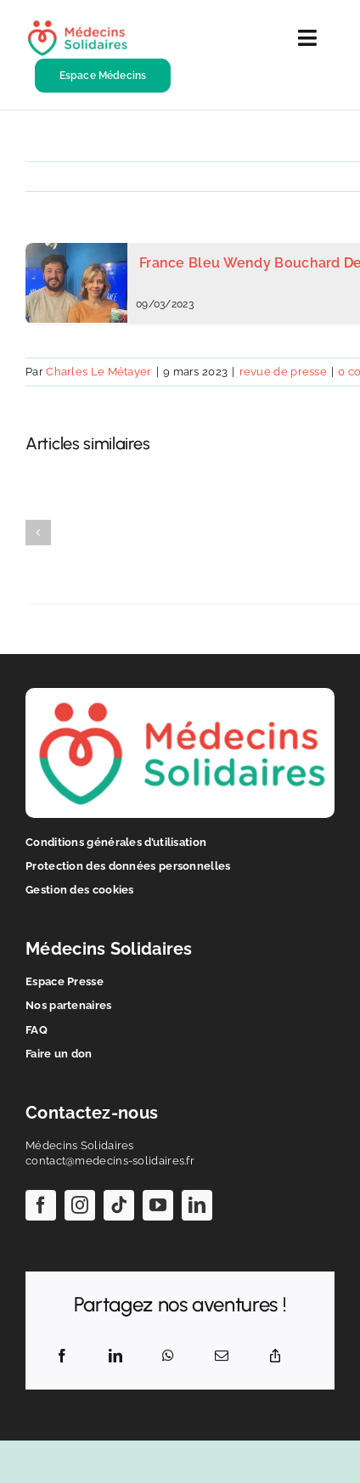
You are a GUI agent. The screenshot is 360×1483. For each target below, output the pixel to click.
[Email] (221, 1356)
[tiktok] (119, 1205)
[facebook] (40, 1205)
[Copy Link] (275, 1356)
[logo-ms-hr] (76, 26)
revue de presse (283, 371)
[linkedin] (197, 1205)
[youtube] (158, 1205)
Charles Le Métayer (98, 371)
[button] (38, 532)
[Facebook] (62, 1356)
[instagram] (80, 1205)
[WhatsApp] (168, 1356)
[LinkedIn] (115, 1356)
